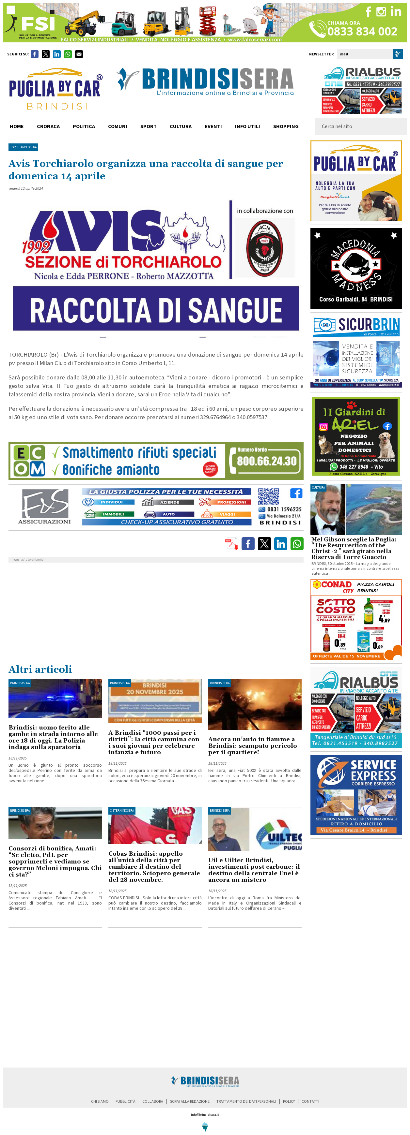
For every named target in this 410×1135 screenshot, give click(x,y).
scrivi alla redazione (190, 1101)
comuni (117, 126)
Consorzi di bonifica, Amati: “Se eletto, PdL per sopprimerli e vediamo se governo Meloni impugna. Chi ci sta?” (55, 861)
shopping (286, 126)
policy (289, 1101)
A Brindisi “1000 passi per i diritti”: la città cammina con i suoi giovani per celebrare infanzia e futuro (153, 742)
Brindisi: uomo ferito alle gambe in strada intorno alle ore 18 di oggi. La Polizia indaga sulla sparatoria (53, 737)
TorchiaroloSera (23, 147)
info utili (247, 126)
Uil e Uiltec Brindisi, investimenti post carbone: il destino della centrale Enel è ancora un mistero (254, 870)
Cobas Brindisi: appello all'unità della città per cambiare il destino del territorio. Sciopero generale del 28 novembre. (154, 867)
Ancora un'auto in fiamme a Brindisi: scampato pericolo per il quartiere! (252, 746)
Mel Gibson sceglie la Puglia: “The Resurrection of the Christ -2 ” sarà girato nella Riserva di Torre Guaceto (353, 548)
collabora (152, 1101)
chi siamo (100, 1101)
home (17, 126)
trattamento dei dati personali (246, 1101)
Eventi (213, 126)
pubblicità (125, 1101)
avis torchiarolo (32, 559)
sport (148, 126)
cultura (181, 126)
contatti (310, 1101)
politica (84, 126)
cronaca (48, 126)
